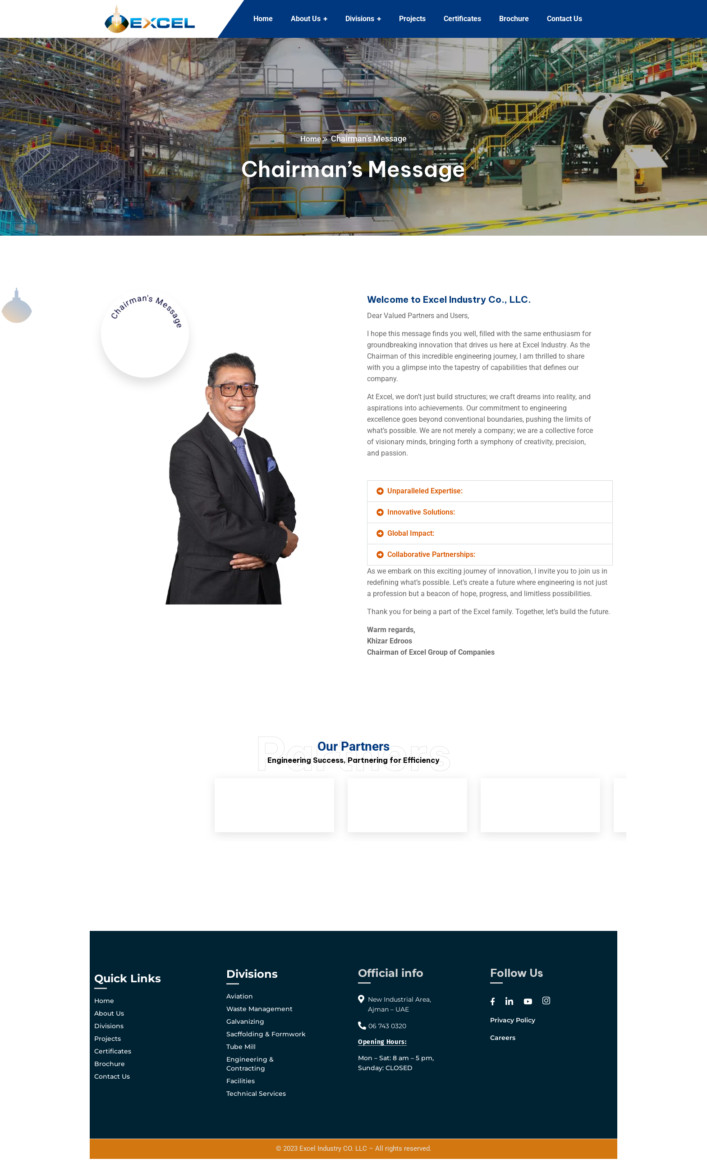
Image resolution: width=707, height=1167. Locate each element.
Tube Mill (241, 1047)
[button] (489, 491)
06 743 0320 (387, 1026)
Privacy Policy (512, 1020)
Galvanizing (245, 1021)
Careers (502, 1038)
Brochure (109, 1064)
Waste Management (259, 1009)
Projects (107, 1039)
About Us (109, 1013)
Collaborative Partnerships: (431, 554)
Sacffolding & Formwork (266, 1034)
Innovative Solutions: (421, 512)
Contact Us (112, 1076)
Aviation (239, 996)
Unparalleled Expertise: (425, 491)
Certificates (112, 1051)
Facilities (240, 1081)
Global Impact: (410, 533)
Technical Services (256, 1094)
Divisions (109, 1026)
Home (311, 138)
